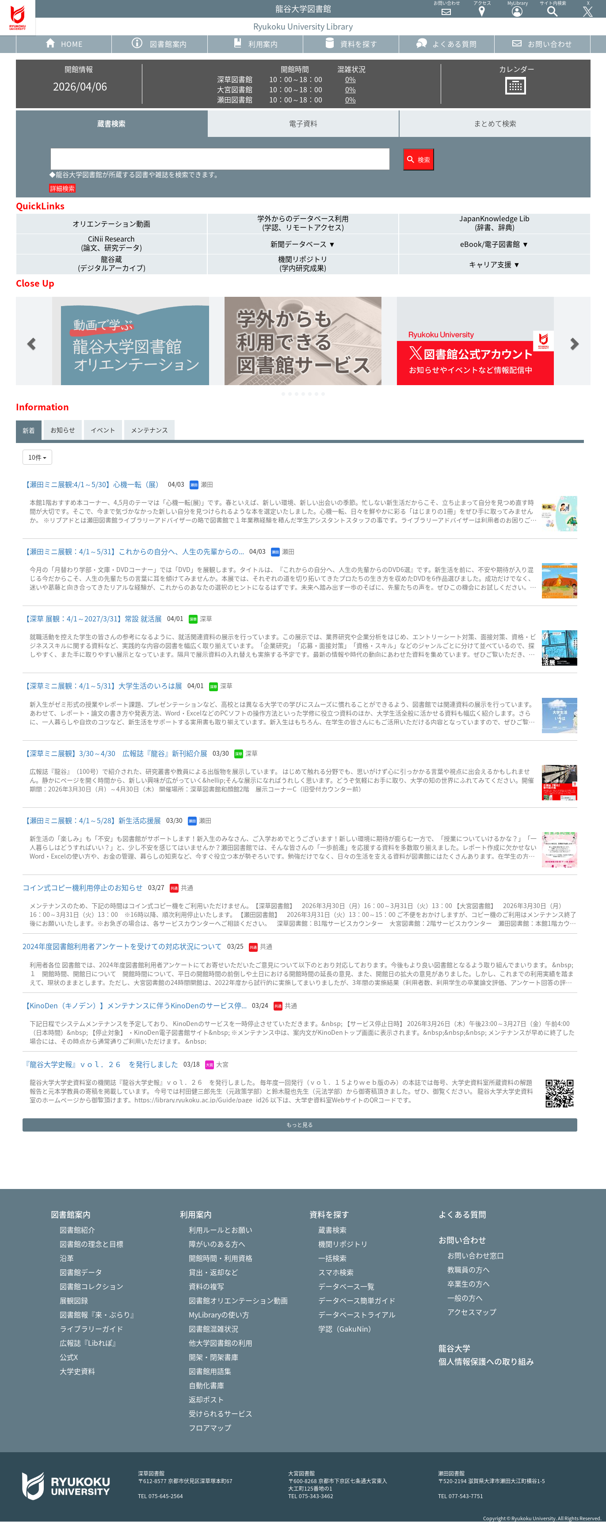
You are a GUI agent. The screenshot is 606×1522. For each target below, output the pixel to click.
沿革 (67, 1258)
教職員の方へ (468, 1269)
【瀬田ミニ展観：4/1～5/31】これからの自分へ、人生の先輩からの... (133, 551)
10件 (37, 457)
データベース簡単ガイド (357, 1300)
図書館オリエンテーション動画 (238, 1300)
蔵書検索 (111, 123)
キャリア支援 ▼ (494, 264)
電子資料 (303, 123)
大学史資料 (77, 1371)
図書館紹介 (77, 1229)
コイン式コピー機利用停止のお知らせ (83, 887)
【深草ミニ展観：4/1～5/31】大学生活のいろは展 (102, 685)
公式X (69, 1357)
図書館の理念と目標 (91, 1243)
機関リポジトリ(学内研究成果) (303, 263)
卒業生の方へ (468, 1283)
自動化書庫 (206, 1385)
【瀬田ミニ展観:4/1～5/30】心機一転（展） (93, 484)
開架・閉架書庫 (213, 1357)
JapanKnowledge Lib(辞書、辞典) (494, 223)
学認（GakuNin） (346, 1328)
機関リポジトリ (343, 1243)
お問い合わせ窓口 (475, 1255)
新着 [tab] (29, 430)
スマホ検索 (336, 1272)
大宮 (222, 1064)
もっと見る (299, 1125)
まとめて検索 (495, 123)
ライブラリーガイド (91, 1328)
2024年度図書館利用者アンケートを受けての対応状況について (122, 946)
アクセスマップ (471, 1311)
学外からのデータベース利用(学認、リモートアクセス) (303, 223)
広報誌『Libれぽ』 (89, 1342)
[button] (30, 341)
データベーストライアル (357, 1314)
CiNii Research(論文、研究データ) (111, 243)
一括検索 (332, 1258)
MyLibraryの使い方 (219, 1314)
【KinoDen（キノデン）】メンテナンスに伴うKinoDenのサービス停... (135, 1005)
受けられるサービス (220, 1413)
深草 (206, 618)
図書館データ (81, 1272)
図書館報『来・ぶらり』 (98, 1314)
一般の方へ (465, 1297)
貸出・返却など (213, 1272)
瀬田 (207, 484)
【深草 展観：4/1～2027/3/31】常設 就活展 (92, 618)
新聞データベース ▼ (303, 244)
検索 (418, 159)
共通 (187, 887)
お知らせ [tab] (62, 429)
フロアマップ (210, 1427)
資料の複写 (206, 1286)
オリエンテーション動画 (111, 223)
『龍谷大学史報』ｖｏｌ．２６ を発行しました (100, 1064)
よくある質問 (446, 43)
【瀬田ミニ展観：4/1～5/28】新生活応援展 (92, 820)
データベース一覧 (346, 1286)
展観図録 (74, 1300)
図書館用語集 (210, 1371)
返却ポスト (206, 1399)
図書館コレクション (91, 1286)
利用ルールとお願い (220, 1229)
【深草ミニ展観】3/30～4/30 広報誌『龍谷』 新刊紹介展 (115, 753)
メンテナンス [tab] (149, 429)
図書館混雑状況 (213, 1328)
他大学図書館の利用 (220, 1342)
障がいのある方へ (217, 1243)
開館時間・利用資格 (220, 1258)
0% (350, 79)
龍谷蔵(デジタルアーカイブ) (111, 263)
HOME (64, 43)
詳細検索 (62, 188)
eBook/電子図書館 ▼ (494, 244)
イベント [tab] (103, 429)
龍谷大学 (454, 1348)
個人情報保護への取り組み (486, 1361)
